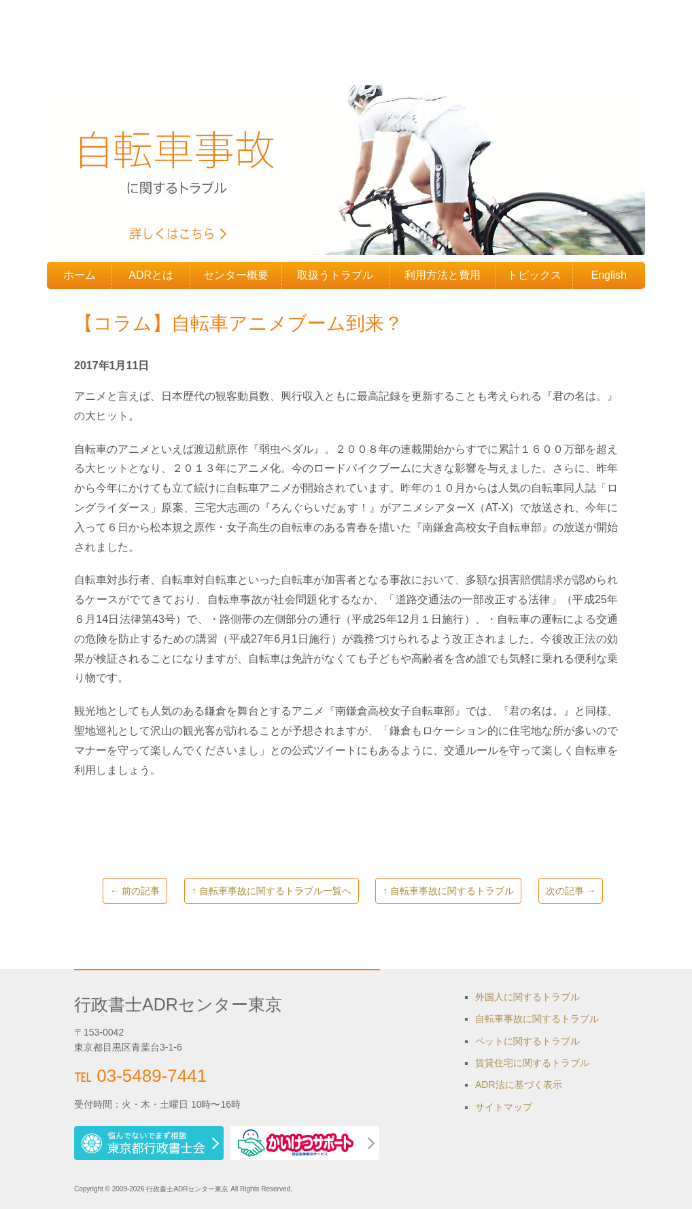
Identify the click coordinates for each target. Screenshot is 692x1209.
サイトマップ (503, 1107)
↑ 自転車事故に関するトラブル (448, 890)
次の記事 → (571, 890)
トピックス (534, 275)
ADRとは (150, 275)
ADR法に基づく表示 (518, 1084)
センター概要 (236, 275)
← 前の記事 (135, 890)
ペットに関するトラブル (527, 1041)
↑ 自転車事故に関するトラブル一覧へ (271, 890)
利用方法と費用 (442, 275)
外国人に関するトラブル (527, 996)
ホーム (79, 275)
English (609, 275)
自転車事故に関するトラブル (537, 1018)
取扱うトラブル (335, 275)
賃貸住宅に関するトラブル (532, 1062)
